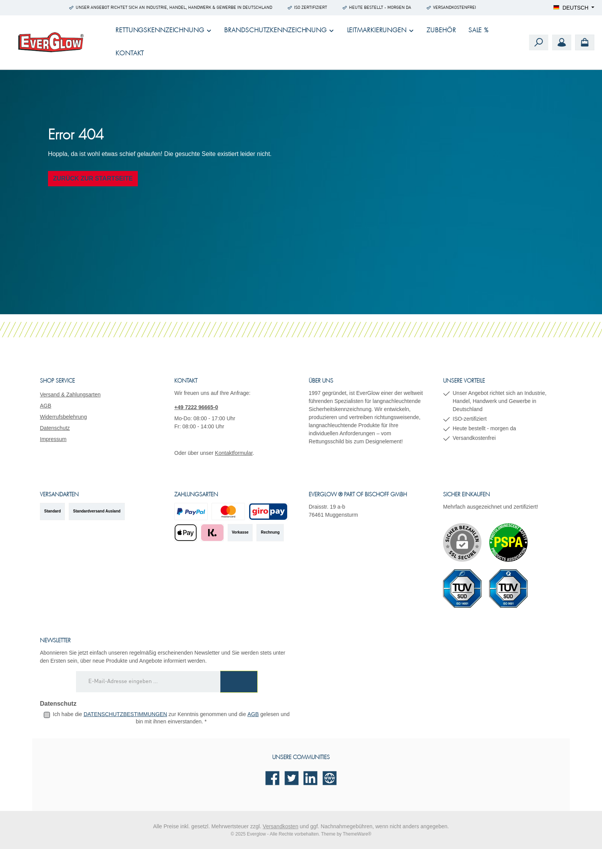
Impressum (53, 439)
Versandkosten (280, 826)
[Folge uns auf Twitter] (291, 778)
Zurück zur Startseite (93, 178)
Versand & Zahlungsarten (70, 394)
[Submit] (238, 681)
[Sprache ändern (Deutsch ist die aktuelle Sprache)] (573, 7)
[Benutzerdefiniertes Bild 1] (508, 542)
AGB (45, 406)
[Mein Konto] (561, 42)
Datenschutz (55, 428)
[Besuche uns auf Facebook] (272, 778)
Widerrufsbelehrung (63, 417)
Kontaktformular (234, 453)
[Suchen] (538, 42)
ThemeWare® (357, 834)
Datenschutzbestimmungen (125, 714)
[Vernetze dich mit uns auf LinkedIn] (310, 778)
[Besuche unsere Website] (329, 778)
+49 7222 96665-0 (196, 407)
